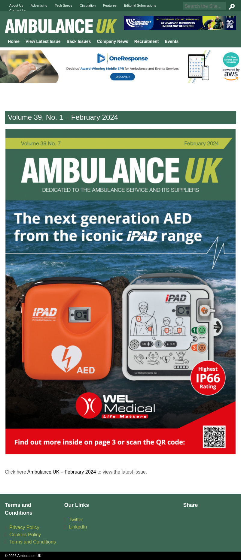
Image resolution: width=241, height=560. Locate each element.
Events (171, 41)
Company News (112, 41)
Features (109, 5)
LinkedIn (78, 526)
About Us (16, 5)
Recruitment (146, 41)
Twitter (76, 519)
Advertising (39, 5)
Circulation (88, 5)
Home (14, 41)
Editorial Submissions (140, 5)
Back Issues (78, 41)
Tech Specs (63, 5)
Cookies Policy (25, 534)
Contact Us (17, 10)
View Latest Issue (43, 41)
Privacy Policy (24, 527)
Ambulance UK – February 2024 (61, 471)
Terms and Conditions (32, 541)
